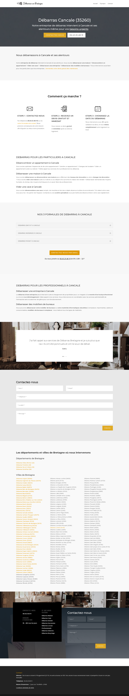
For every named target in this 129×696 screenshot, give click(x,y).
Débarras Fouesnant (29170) (25, 553)
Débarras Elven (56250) (23, 549)
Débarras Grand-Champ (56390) (26, 564)
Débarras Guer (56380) (23, 566)
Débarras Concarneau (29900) (26, 536)
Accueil (95, 3)
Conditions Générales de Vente (25, 688)
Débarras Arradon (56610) (24, 483)
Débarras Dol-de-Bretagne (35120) (27, 545)
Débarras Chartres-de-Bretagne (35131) (28, 523)
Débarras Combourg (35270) (25, 534)
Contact (110, 3)
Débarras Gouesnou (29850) (25, 560)
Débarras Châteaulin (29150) (25, 530)
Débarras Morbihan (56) (23, 469)
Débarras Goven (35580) (24, 562)
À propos (102, 3)
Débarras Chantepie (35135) (25, 521)
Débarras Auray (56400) (23, 485)
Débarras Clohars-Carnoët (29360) (27, 532)
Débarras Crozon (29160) (24, 538)
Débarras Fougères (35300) (25, 555)
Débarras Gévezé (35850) (24, 557)
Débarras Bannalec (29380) (25, 491)
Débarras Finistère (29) (23, 465)
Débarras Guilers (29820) (24, 572)
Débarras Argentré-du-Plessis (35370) (28, 481)
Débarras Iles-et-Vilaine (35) (25, 467)
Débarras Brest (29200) (23, 506)
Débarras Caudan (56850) (24, 517)
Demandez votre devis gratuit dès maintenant (61, 68)
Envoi (108, 428)
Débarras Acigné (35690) (24, 478)
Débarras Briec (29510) (23, 508)
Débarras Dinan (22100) (23, 540)
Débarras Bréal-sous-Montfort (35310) (28, 502)
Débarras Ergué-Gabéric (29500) (26, 551)
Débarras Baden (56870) (24, 487)
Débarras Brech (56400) (24, 504)
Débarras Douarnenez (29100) (26, 547)
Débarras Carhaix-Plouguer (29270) (27, 515)
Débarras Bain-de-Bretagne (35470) (27, 489)
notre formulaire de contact (26, 123)
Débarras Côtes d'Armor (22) (25, 463)
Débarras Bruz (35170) (23, 510)
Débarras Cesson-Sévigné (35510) (27, 519)
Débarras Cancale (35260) (24, 513)
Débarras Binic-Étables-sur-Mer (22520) (29, 500)
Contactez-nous (55, 35)
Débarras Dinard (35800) (24, 542)
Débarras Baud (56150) (23, 493)
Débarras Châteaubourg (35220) (26, 525)
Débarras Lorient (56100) (57, 527)
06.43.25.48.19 (76, 35)
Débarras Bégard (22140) (24, 496)
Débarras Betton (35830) (24, 498)
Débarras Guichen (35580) (24, 568)
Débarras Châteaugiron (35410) (26, 528)
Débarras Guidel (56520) (24, 570)
